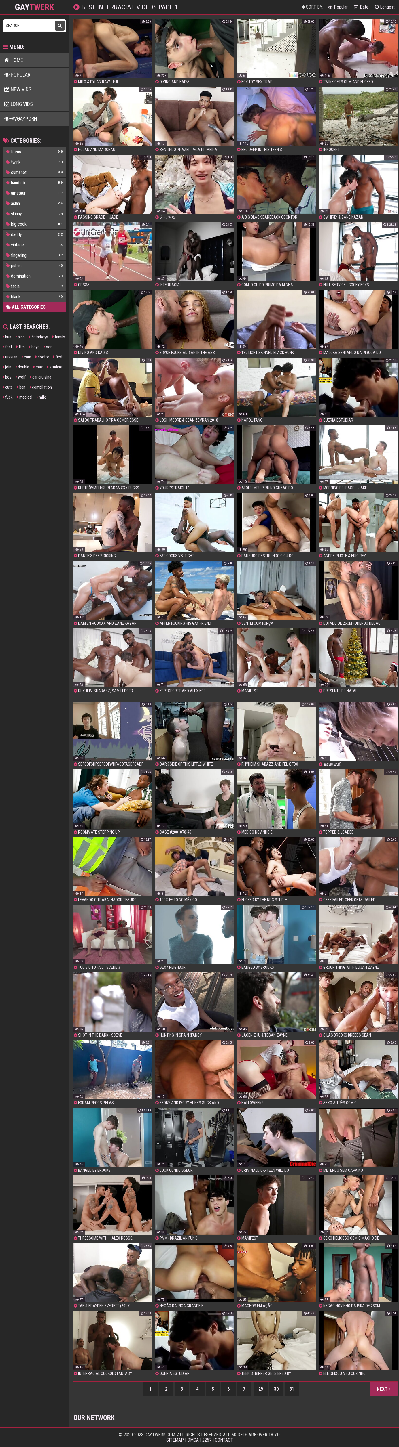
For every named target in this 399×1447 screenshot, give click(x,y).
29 (260, 1389)
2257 (206, 1440)
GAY (34, 7)
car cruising (40, 377)
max (38, 367)
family (58, 336)
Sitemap (175, 1440)
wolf (21, 377)
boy (7, 377)
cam (26, 357)
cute (8, 387)
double (22, 367)
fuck (8, 397)
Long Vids (18, 104)
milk (41, 397)
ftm (20, 346)
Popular (338, 7)
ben (21, 387)
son (48, 346)
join (7, 367)
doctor (42, 357)
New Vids (17, 89)
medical (24, 397)
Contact (224, 1440)
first (58, 357)
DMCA (193, 1440)
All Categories (26, 307)
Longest (385, 7)
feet (7, 346)
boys (34, 346)
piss (20, 336)
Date (361, 7)
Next (383, 1389)
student (55, 367)
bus (7, 336)
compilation (41, 387)
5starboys (38, 336)
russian (10, 357)
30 (276, 1389)
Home (13, 60)
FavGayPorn (20, 119)
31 (292, 1389)
